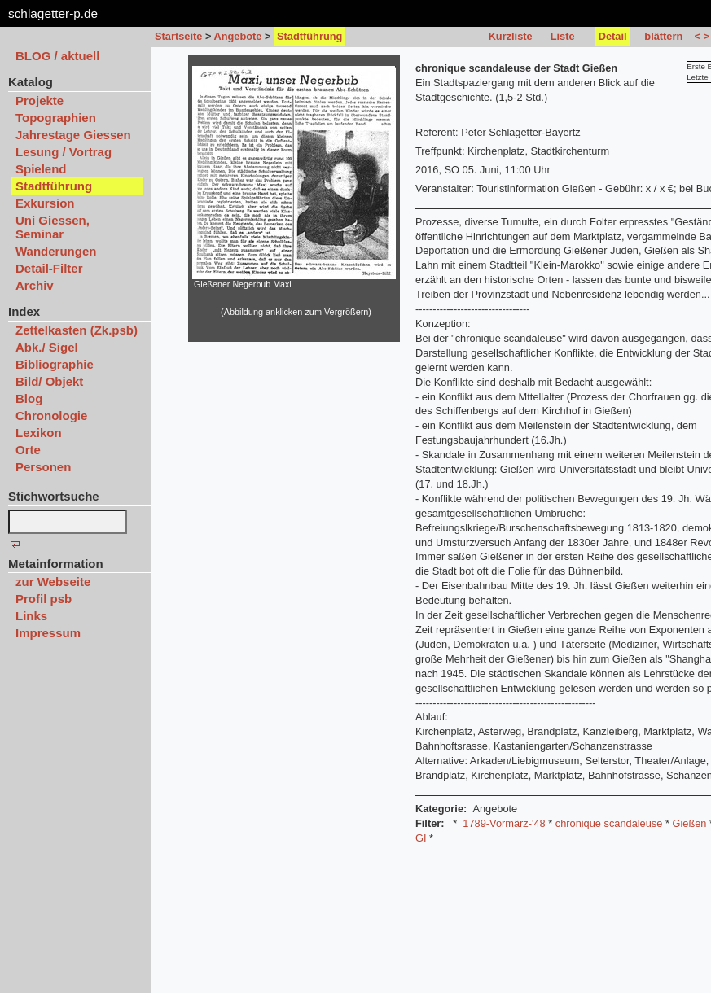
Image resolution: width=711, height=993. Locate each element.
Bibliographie (54, 364)
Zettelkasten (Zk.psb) (76, 330)
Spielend (41, 169)
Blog (28, 398)
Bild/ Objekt (49, 381)
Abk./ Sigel (46, 347)
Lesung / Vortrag (63, 152)
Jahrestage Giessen (73, 135)
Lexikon (38, 433)
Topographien (55, 118)
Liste (563, 36)
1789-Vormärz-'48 (504, 823)
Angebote (237, 36)
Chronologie (51, 415)
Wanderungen (55, 251)
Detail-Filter (49, 268)
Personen (43, 467)
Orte (28, 450)
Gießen (689, 823)
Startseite (178, 36)
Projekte (39, 100)
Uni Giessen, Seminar (52, 227)
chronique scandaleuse (609, 823)
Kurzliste (511, 36)
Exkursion (45, 203)
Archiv (34, 285)
